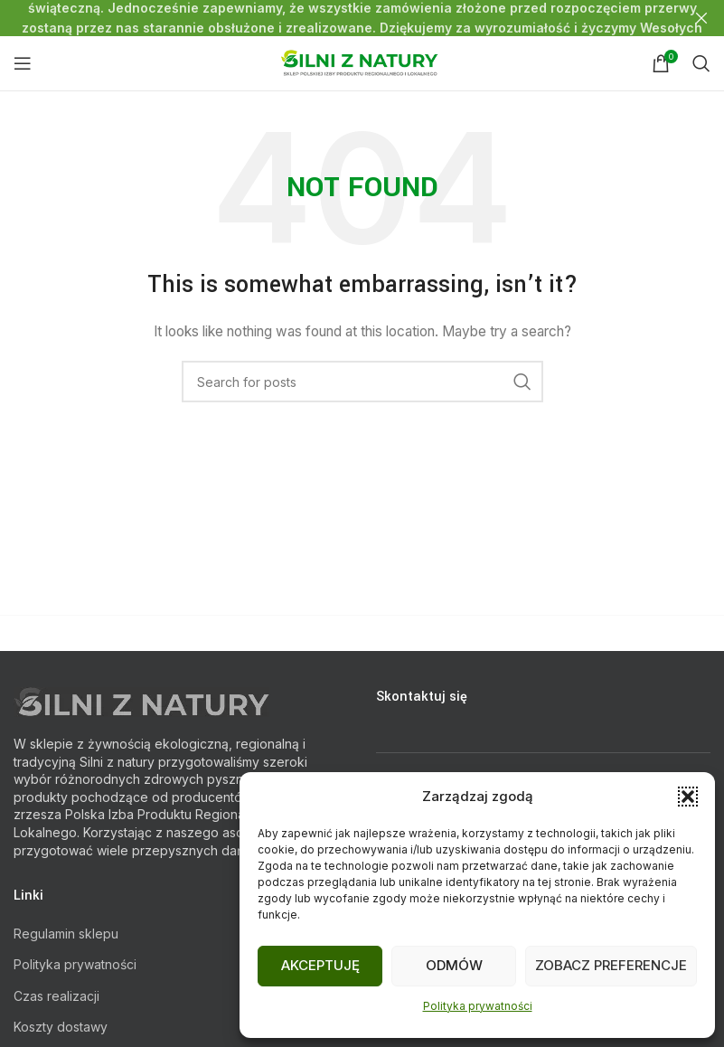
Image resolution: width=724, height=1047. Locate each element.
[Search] (701, 63)
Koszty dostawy (61, 1026)
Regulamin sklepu (66, 933)
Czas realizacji (56, 996)
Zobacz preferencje (611, 965)
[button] (688, 797)
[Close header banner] (701, 18)
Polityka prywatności (477, 1006)
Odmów (454, 965)
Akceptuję (320, 965)
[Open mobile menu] (23, 63)
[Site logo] (362, 62)
